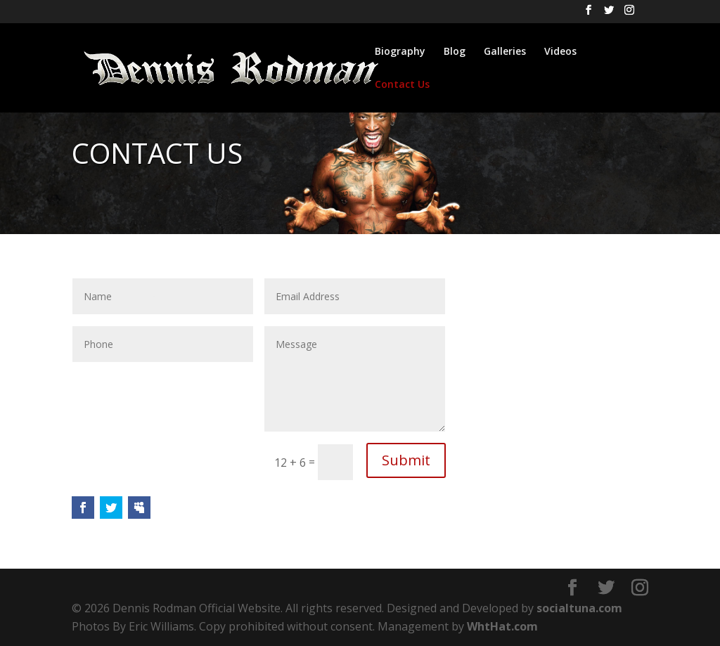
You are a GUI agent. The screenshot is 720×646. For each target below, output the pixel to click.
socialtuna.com (579, 608)
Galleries (505, 52)
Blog (454, 52)
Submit (406, 460)
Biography (400, 52)
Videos (560, 52)
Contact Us (402, 85)
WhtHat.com (502, 626)
